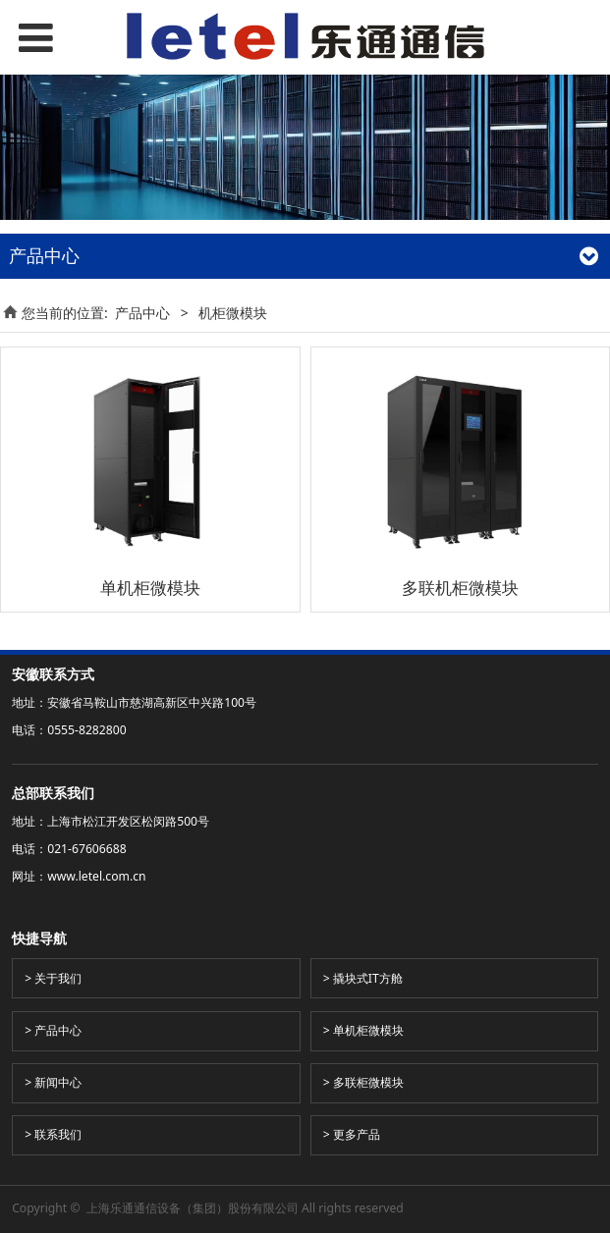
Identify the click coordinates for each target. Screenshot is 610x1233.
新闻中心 (58, 1082)
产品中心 (142, 312)
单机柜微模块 (368, 1030)
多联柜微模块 (368, 1082)
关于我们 (58, 978)
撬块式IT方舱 (368, 978)
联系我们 (58, 1134)
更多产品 (356, 1134)
